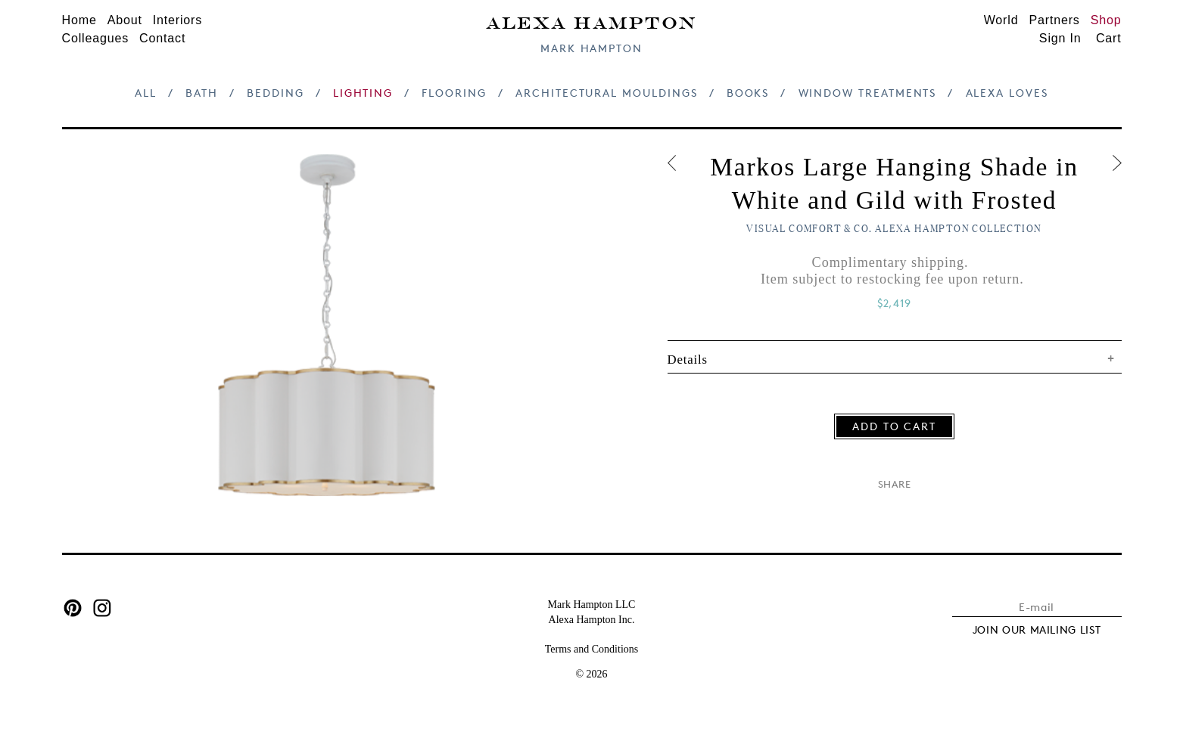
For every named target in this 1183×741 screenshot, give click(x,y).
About (124, 19)
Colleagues (95, 38)
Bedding (275, 92)
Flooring (454, 92)
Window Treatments (868, 92)
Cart (1109, 38)
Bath (201, 92)
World (1001, 19)
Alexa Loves (1007, 92)
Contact (162, 38)
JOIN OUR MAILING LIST (1037, 629)
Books (748, 92)
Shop (1106, 19)
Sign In (1060, 38)
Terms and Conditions (591, 649)
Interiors (177, 19)
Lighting (363, 92)
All (146, 92)
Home (79, 19)
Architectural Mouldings (606, 92)
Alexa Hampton (591, 21)
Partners (1054, 19)
